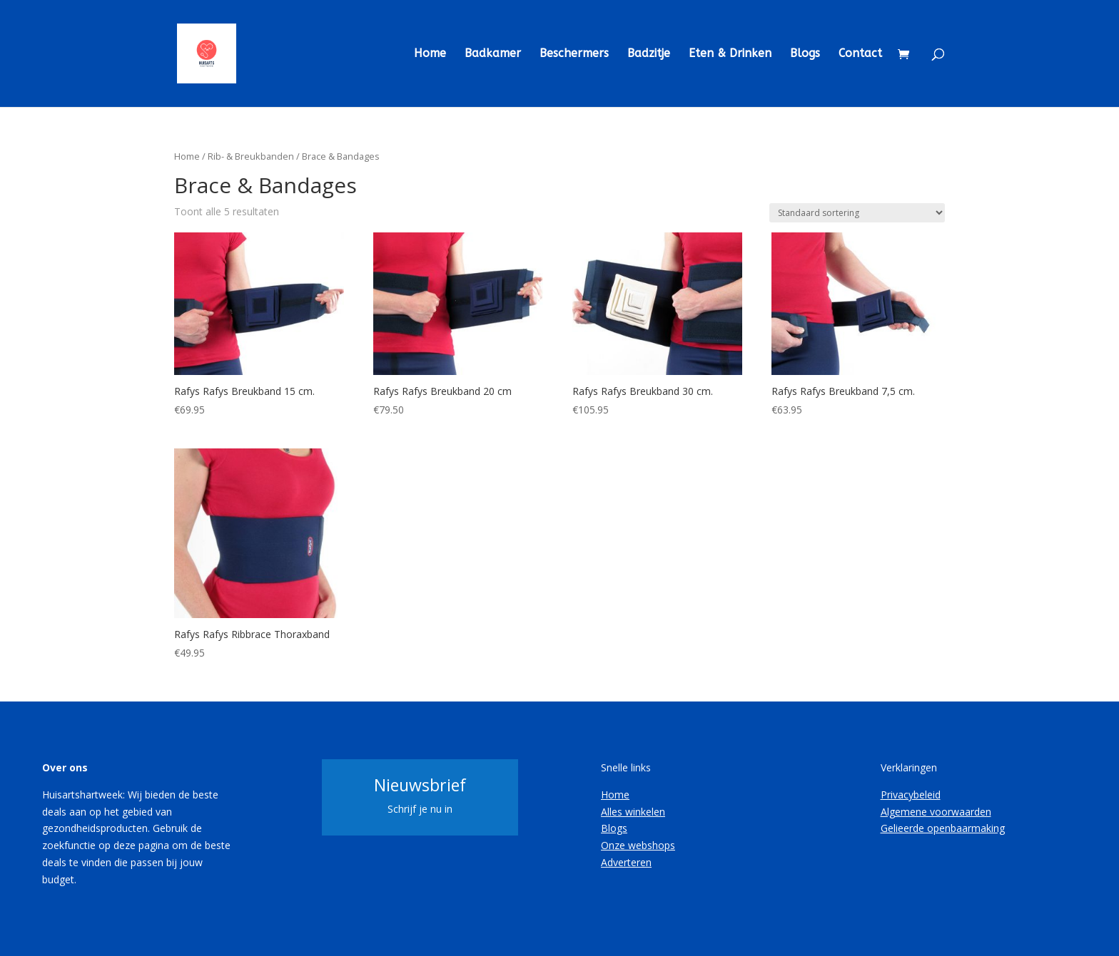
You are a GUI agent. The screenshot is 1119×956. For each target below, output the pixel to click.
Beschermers (574, 54)
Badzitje (648, 54)
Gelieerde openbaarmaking (943, 828)
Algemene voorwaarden (936, 811)
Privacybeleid (911, 794)
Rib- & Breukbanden (251, 156)
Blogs (805, 54)
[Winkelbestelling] (857, 212)
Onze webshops (638, 845)
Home (430, 54)
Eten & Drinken (730, 54)
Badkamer (493, 54)
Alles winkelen (633, 811)
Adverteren (626, 862)
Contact (860, 54)
